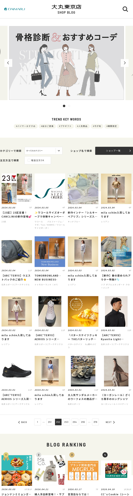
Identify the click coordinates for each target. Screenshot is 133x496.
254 (75, 422)
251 (50, 422)
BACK (22, 422)
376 (96, 422)
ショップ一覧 (118, 150)
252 (58, 422)
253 (66, 422)
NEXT (110, 422)
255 (83, 422)
